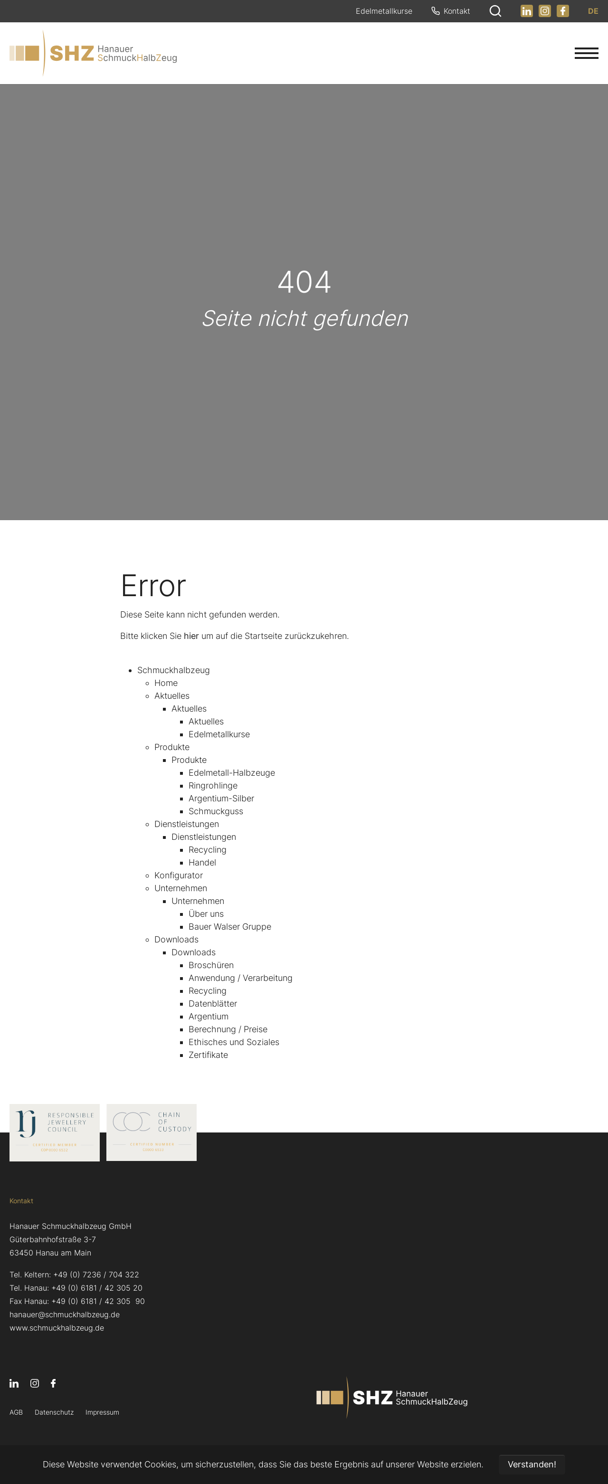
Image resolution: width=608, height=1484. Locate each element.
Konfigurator (178, 875)
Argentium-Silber (221, 798)
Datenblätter (213, 1003)
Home (166, 683)
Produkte (172, 747)
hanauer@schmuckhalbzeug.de (65, 1314)
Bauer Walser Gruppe (230, 927)
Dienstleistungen (186, 824)
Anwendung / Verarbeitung (241, 978)
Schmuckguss (216, 811)
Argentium (208, 1016)
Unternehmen (180, 888)
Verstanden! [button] (532, 1464)
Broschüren (211, 965)
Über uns (206, 914)
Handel (202, 862)
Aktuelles (172, 696)
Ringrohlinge (213, 785)
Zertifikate (208, 1055)
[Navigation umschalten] (586, 53)
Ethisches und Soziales (234, 1042)
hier (191, 636)
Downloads (176, 939)
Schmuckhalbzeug (173, 670)
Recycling (208, 850)
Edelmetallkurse (219, 734)
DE (593, 11)
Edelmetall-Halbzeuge (232, 773)
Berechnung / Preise (228, 1029)
